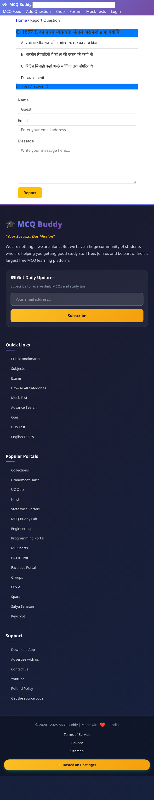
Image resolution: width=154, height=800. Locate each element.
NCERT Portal (21, 557)
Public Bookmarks (25, 358)
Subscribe (77, 315)
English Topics (22, 436)
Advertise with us (25, 659)
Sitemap (77, 751)
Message (26, 141)
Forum (75, 11)
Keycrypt (18, 616)
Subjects (17, 368)
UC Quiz (17, 489)
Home (21, 20)
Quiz (14, 417)
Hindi (15, 499)
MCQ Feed (12, 11)
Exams (16, 378)
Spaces (16, 596)
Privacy (77, 743)
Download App (23, 649)
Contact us (19, 669)
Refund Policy (22, 688)
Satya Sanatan (22, 606)
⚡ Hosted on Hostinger (77, 765)
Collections (20, 470)
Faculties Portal (23, 567)
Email (23, 120)
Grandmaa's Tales (25, 480)
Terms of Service (77, 734)
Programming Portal (27, 538)
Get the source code (27, 698)
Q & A (15, 587)
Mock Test (19, 397)
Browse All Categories (28, 388)
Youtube (17, 679)
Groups (17, 577)
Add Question (38, 11)
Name (23, 100)
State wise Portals (25, 509)
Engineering (21, 528)
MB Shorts (19, 548)
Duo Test (18, 427)
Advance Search (24, 407)
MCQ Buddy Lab (24, 519)
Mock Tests (96, 11)
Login (116, 11)
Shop (60, 11)
